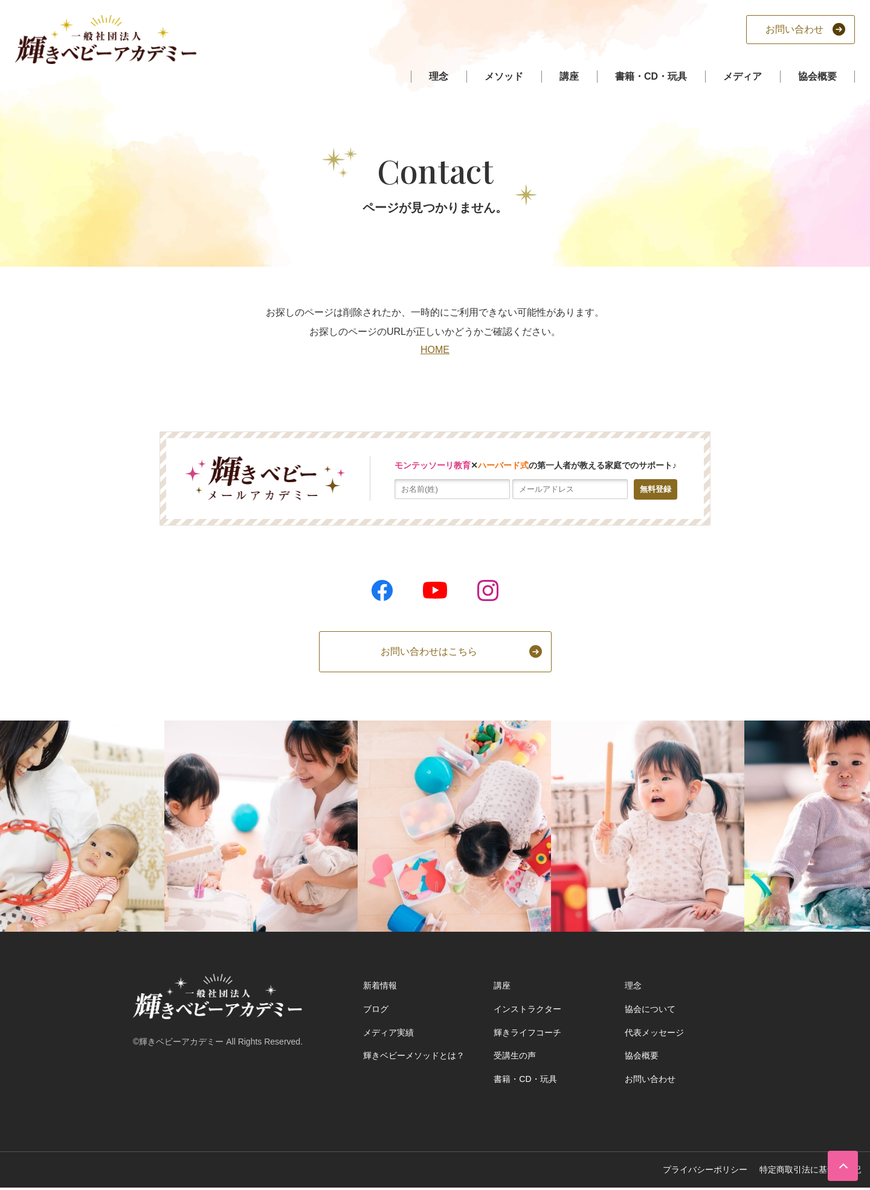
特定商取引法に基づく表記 (810, 1169)
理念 (438, 76)
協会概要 (817, 76)
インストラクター (527, 1009)
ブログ (375, 1009)
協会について (650, 1009)
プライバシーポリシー (705, 1169)
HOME (435, 350)
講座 (569, 76)
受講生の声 (515, 1055)
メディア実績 (388, 1032)
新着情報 (380, 985)
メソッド (504, 76)
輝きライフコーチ (527, 1032)
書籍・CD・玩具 (651, 76)
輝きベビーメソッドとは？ (414, 1055)
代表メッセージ (654, 1032)
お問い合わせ (650, 1079)
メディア (742, 76)
